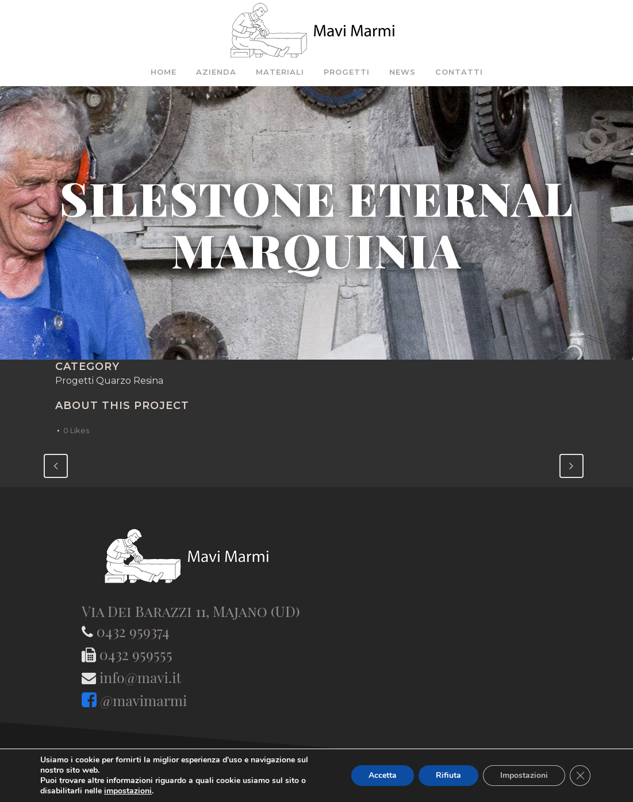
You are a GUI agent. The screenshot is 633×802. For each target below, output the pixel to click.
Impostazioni (524, 775)
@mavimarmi (143, 700)
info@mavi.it (140, 677)
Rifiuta (448, 775)
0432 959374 (133, 631)
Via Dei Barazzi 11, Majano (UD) (191, 611)
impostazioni (128, 791)
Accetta (383, 775)
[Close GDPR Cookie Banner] (580, 775)
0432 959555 (135, 654)
